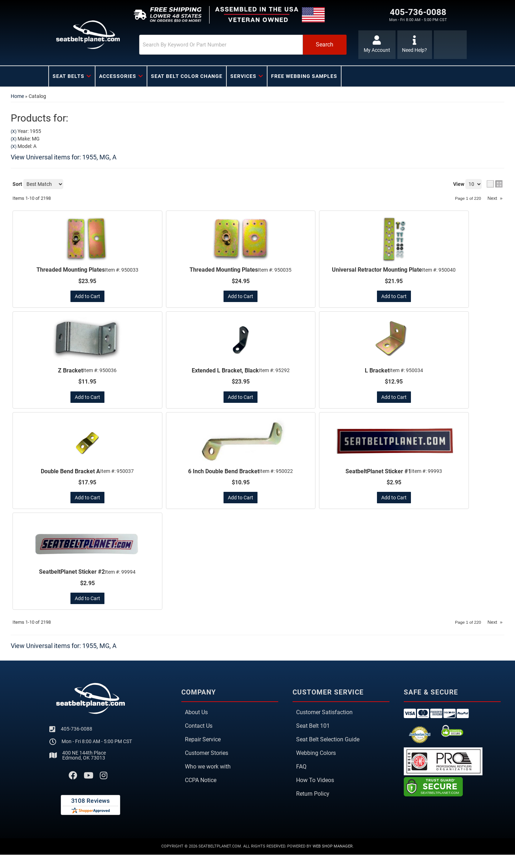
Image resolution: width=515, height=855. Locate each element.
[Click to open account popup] (376, 44)
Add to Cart (87, 296)
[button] (235, 45)
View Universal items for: (64, 157)
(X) (13, 131)
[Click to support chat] (414, 44)
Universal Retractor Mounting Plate (377, 269)
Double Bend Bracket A (70, 471)
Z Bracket (70, 370)
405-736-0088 (76, 729)
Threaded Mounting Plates (70, 269)
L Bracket (377, 370)
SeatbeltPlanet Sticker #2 (72, 572)
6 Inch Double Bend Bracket (223, 471)
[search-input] (211, 44)
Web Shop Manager (333, 846)
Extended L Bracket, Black (225, 370)
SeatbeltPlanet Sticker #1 (378, 471)
